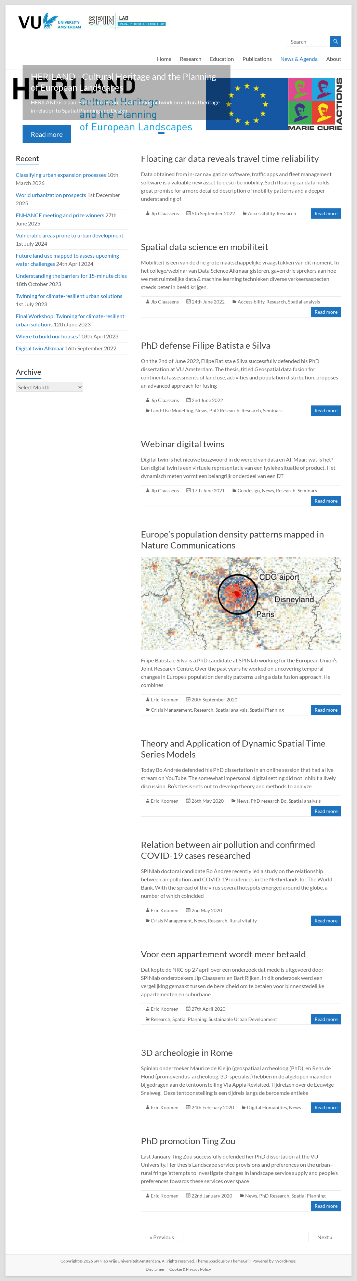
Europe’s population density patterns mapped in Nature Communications (232, 540)
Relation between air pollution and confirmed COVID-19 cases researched (228, 850)
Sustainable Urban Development (243, 1019)
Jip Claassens (165, 213)
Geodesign (249, 490)
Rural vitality (243, 920)
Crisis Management (171, 710)
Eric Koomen (164, 699)
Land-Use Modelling (172, 410)
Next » (324, 1237)
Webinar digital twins (182, 443)
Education (222, 58)
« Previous (162, 1237)
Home (164, 58)
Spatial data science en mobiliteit (204, 246)
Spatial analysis (304, 302)
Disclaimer (155, 1269)
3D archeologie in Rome (187, 1052)
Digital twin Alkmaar (40, 348)
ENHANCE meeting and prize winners (60, 215)
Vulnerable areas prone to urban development (69, 235)
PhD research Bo (269, 801)
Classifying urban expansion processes (61, 174)
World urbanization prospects (51, 195)
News (201, 410)
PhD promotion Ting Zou (188, 1140)
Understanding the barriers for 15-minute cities (71, 275)
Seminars (272, 410)
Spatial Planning (267, 710)
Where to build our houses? (48, 336)
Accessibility (261, 213)
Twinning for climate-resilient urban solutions (69, 296)
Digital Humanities (267, 1107)
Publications (257, 58)
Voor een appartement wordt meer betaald (223, 953)
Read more (47, 134)
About (333, 58)
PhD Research (224, 410)
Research (190, 58)
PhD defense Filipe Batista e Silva (205, 345)
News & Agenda (299, 58)
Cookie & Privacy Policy (190, 1269)
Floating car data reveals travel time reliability (230, 158)
